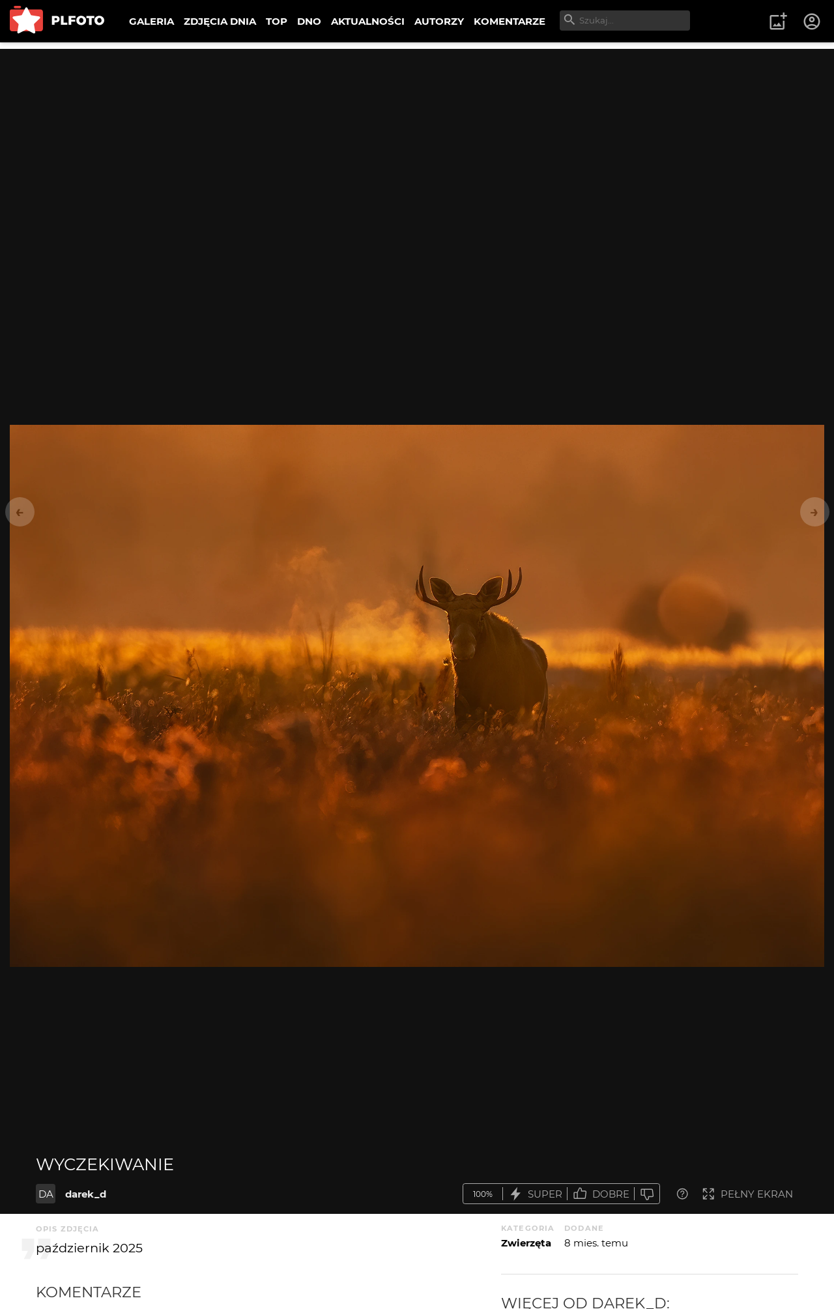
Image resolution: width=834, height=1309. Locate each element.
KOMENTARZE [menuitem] (509, 21)
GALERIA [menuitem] (151, 21)
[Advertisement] (417, 140)
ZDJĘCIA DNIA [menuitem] (220, 21)
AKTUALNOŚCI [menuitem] (368, 21)
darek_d (85, 1194)
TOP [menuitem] (276, 21)
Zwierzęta (526, 1243)
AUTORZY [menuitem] (439, 21)
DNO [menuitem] (309, 21)
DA (45, 1194)
